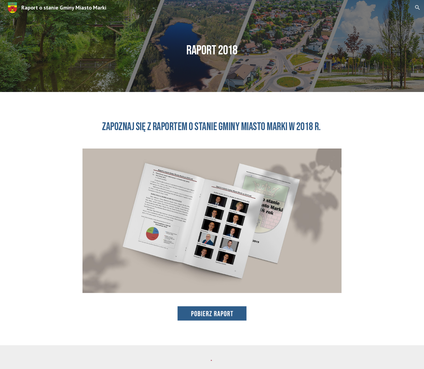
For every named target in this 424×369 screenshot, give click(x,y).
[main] (212, 46)
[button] (417, 7)
